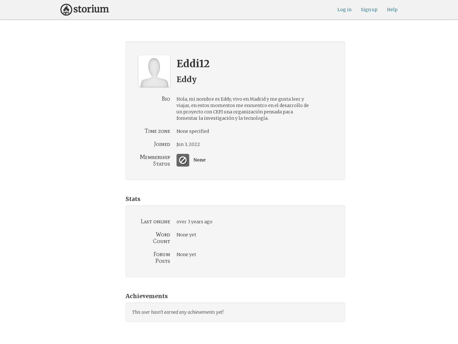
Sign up (369, 9)
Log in (344, 9)
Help (392, 9)
